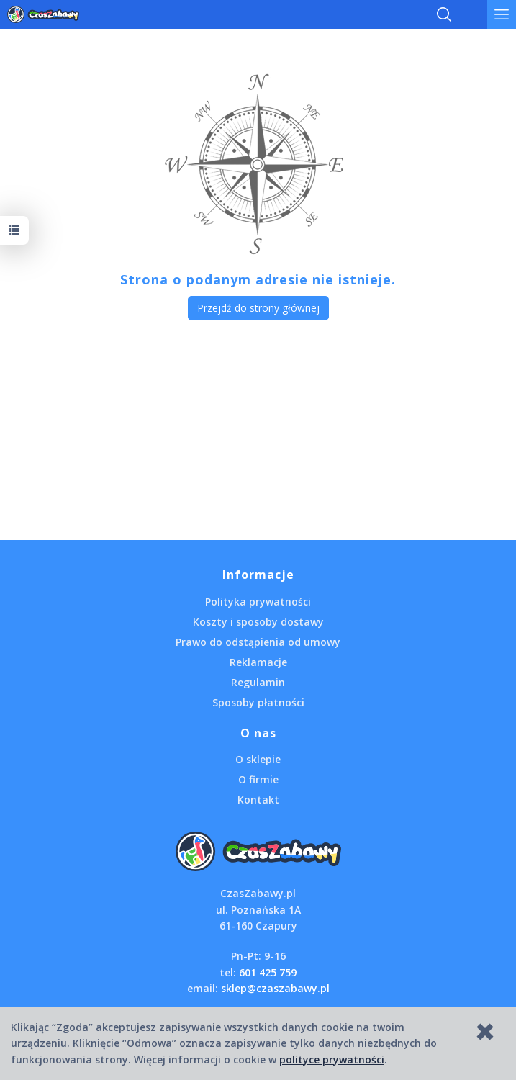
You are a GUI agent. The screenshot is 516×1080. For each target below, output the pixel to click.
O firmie (258, 779)
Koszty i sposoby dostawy (258, 622)
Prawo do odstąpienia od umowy (258, 642)
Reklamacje (258, 662)
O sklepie (258, 759)
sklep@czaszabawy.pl (275, 988)
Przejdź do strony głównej (258, 308)
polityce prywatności (331, 1059)
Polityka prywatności (258, 601)
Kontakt (258, 799)
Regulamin (258, 682)
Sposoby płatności (258, 702)
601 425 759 (268, 972)
